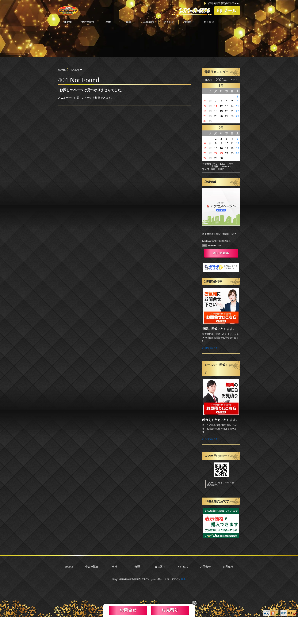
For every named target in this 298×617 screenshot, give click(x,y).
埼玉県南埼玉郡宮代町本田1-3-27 (223, 3)
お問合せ (188, 22)
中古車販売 (88, 22)
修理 (128, 22)
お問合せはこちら (211, 348)
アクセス (168, 22)
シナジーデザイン (171, 579)
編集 (183, 579)
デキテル (145, 579)
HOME (68, 22)
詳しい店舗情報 (221, 253)
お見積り (209, 22)
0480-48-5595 (194, 10)
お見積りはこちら (211, 439)
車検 (108, 22)
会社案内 (148, 22)
